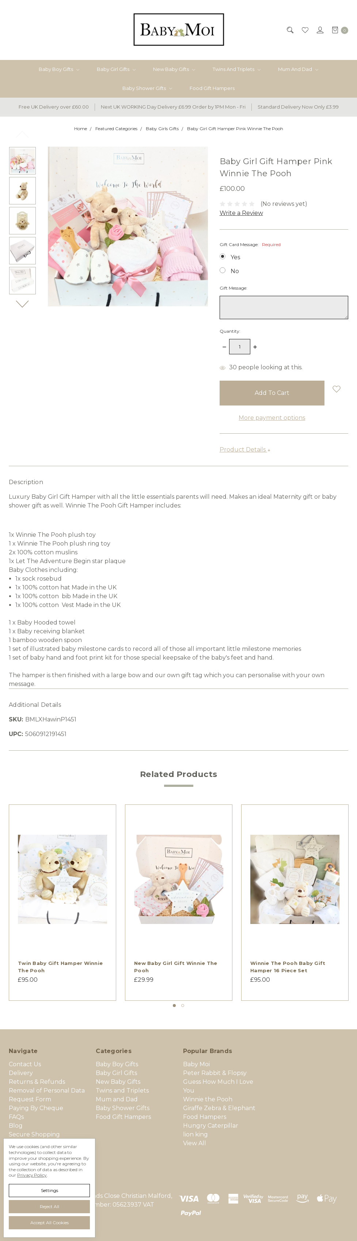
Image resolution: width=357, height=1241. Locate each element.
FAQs (16, 1116)
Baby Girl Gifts (116, 69)
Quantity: (230, 331)
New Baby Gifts (174, 69)
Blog (16, 1125)
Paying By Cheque (36, 1108)
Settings (49, 1190)
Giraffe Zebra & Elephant (219, 1108)
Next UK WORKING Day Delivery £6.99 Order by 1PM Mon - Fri (173, 107)
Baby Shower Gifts (147, 88)
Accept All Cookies (49, 1222)
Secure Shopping (34, 1134)
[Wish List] (304, 30)
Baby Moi (196, 1064)
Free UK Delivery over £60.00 (54, 107)
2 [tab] (182, 1005)
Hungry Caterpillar (210, 1125)
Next (22, 303)
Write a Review (241, 213)
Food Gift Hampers (212, 88)
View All (194, 1143)
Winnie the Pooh (207, 1099)
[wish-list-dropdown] (336, 388)
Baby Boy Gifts (59, 69)
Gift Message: (233, 288)
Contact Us (25, 1064)
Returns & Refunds (37, 1081)
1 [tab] (174, 1005)
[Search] (289, 30)
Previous (22, 134)
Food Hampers (204, 1116)
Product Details (245, 449)
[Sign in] (319, 30)
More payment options (272, 417)
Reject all (49, 1206)
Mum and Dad (298, 69)
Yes (235, 257)
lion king (195, 1134)
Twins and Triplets (237, 69)
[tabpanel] (62, 902)
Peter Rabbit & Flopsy (215, 1073)
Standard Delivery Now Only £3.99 (298, 107)
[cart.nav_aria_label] (338, 30)
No (235, 271)
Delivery (21, 1073)
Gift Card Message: (250, 244)
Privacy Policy (32, 1175)
